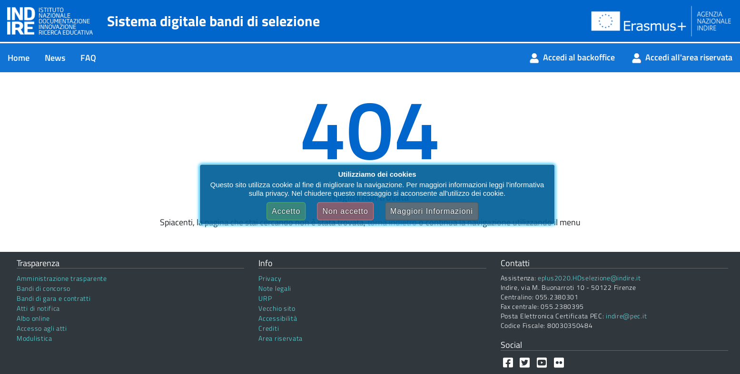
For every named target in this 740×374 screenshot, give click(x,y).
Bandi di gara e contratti (54, 298)
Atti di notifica (38, 308)
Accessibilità (277, 318)
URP (265, 298)
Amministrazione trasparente (62, 278)
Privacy (269, 278)
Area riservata (280, 338)
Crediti (268, 328)
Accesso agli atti (42, 328)
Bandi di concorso (43, 288)
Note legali (274, 288)
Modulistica (34, 338)
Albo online (33, 318)
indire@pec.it (626, 316)
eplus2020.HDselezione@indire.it (589, 278)
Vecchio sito (276, 308)
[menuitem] (18, 58)
